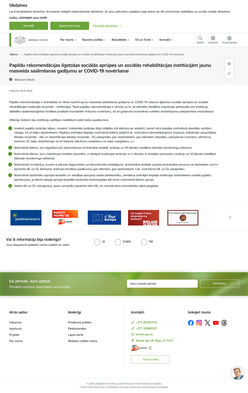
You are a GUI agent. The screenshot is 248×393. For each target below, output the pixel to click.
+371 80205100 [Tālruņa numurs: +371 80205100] (146, 322)
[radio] (99, 241)
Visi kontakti (150, 359)
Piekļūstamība (77, 328)
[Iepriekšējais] (18, 217)
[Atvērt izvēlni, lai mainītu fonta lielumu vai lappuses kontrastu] (229, 40)
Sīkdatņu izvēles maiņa (82, 341)
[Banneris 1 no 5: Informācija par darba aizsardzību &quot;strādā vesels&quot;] (182, 217)
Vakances (15, 322)
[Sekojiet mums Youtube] (216, 322)
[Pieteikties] (219, 284)
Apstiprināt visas (69, 26)
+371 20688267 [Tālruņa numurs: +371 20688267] (146, 328)
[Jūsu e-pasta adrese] (162, 284)
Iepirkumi (15, 328)
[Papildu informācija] (150, 347)
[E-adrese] (139, 348)
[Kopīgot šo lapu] (229, 73)
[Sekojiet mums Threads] (224, 323)
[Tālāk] (230, 217)
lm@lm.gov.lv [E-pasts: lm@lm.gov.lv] (144, 334)
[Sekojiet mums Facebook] (191, 323)
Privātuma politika (79, 322)
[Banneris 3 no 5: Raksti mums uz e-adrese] (65, 217)
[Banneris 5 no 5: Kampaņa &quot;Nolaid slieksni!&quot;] (143, 217)
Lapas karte (75, 335)
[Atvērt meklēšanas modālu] (200, 40)
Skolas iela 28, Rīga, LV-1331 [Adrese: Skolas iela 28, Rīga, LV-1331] (154, 340)
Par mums (16, 341)
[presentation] (32, 257)
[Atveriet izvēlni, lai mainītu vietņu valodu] (213, 40)
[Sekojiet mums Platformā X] (207, 323)
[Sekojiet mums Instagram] (199, 323)
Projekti (14, 335)
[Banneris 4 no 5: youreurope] (104, 217)
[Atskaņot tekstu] (24, 79)
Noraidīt (28, 26)
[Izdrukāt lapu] (229, 63)
